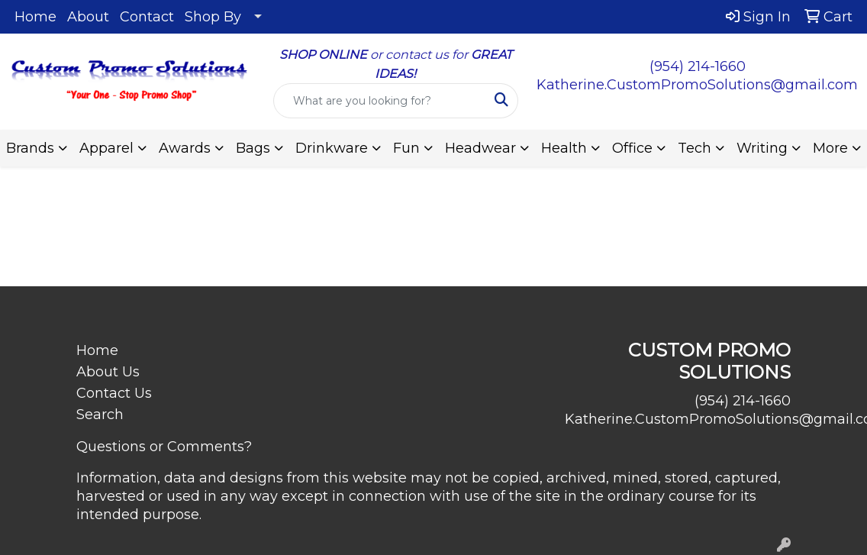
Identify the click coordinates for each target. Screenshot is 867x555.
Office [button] (632, 148)
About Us (108, 371)
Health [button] (564, 148)
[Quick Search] (380, 100)
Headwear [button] (480, 148)
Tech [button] (694, 148)
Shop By (213, 16)
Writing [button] (762, 148)
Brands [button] (30, 148)
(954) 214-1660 (697, 66)
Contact (147, 16)
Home (35, 16)
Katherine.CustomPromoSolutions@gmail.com (697, 84)
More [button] (830, 148)
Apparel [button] (106, 148)
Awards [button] (185, 148)
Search (100, 414)
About (88, 16)
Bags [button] (253, 148)
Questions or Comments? (164, 446)
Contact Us (114, 393)
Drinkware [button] (331, 148)
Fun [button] (406, 148)
